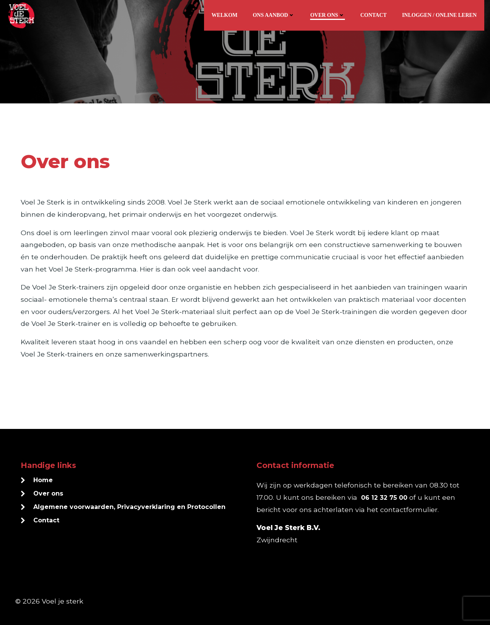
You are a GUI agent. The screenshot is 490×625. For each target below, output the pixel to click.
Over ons (327, 15)
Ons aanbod (274, 15)
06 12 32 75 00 (384, 497)
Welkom (225, 15)
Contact (373, 15)
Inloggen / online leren (439, 15)
